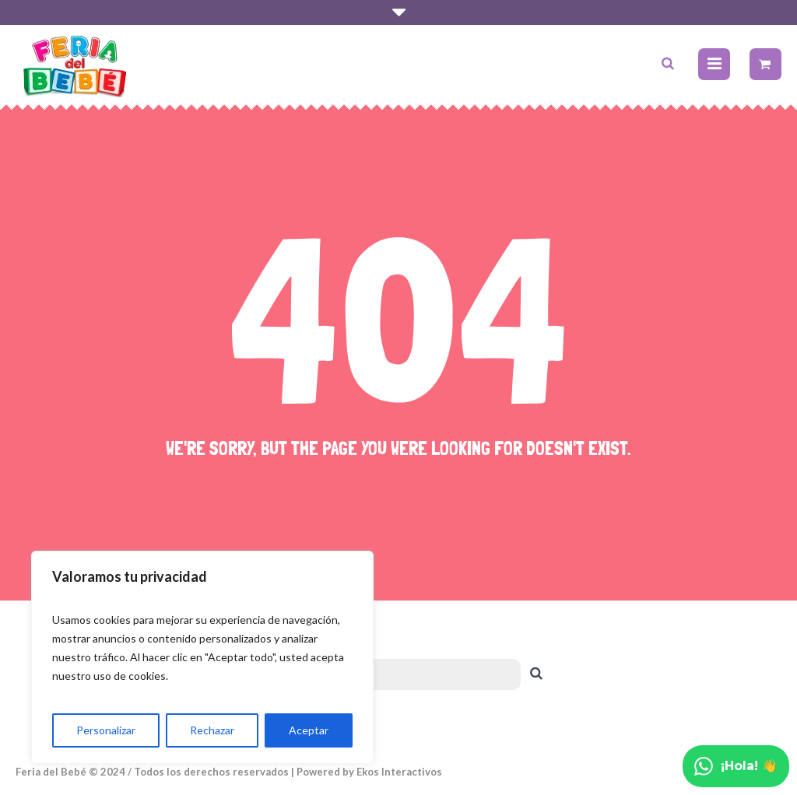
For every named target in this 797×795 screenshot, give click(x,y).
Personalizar (105, 730)
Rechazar (212, 730)
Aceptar (308, 730)
